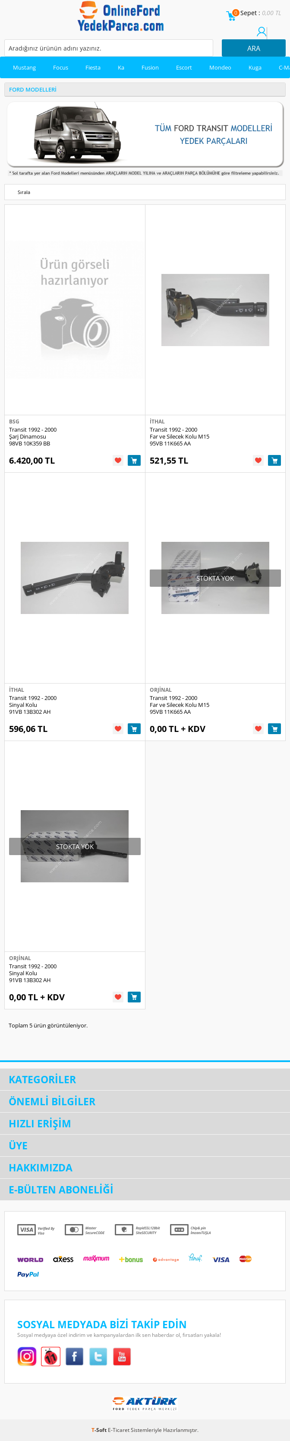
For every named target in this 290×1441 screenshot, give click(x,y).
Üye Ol (272, 36)
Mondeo (220, 67)
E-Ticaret (118, 1430)
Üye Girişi (262, 36)
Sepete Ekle (134, 460)
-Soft (99, 1430)
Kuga (255, 67)
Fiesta (93, 67)
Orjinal (161, 689)
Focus (60, 67)
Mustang (24, 67)
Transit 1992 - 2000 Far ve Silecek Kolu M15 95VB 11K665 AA (179, 436)
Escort (184, 67)
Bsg (14, 421)
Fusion (150, 67)
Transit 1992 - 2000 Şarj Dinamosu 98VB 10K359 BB (33, 436)
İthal (157, 421)
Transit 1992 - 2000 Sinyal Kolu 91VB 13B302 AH (33, 704)
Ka (121, 67)
